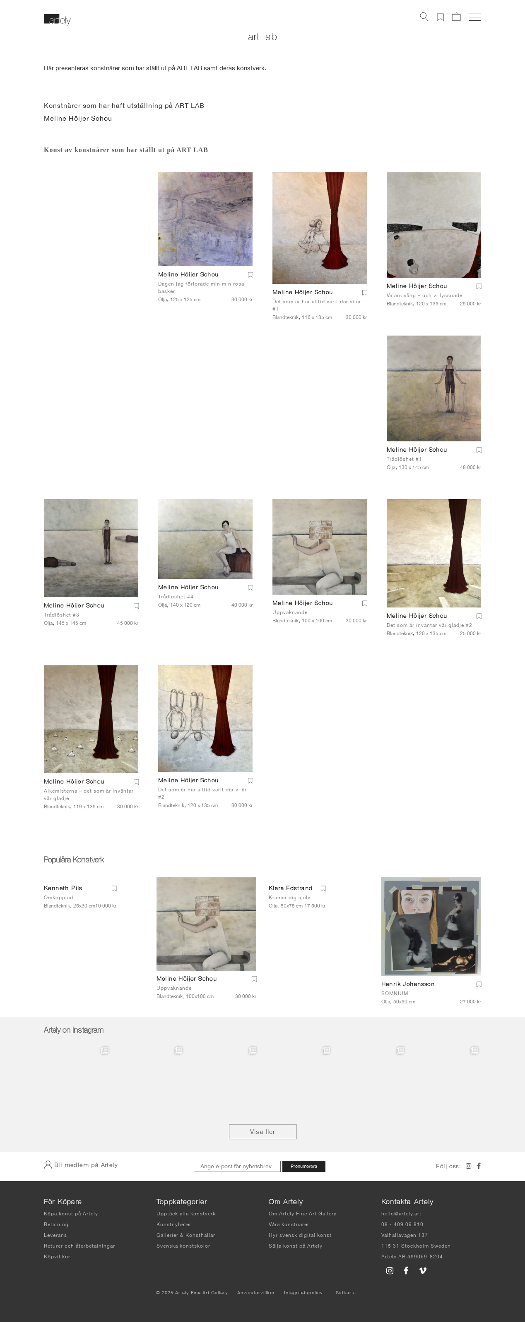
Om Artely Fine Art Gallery (303, 1214)
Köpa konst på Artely (71, 1214)
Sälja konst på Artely (296, 1246)
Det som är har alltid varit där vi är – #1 (319, 305)
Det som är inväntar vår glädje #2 (429, 625)
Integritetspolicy (303, 1292)
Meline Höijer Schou (78, 118)
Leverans (55, 1235)
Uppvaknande (290, 612)
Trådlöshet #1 (404, 459)
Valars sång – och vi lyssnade (424, 295)
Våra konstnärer (289, 1224)
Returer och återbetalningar (79, 1246)
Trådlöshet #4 (176, 597)
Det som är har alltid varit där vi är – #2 (204, 793)
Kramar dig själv (290, 897)
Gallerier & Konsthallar (186, 1235)
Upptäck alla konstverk (186, 1214)
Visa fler (262, 1131)
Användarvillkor (256, 1292)
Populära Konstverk (74, 861)
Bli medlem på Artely (81, 1164)
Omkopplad (58, 897)
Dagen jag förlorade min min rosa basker (201, 287)
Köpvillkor (57, 1257)
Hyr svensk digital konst (300, 1235)
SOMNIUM (394, 993)
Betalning (56, 1224)
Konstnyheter (174, 1224)
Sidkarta (346, 1292)
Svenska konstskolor (183, 1246)
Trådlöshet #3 (61, 615)
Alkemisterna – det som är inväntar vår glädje (89, 794)
